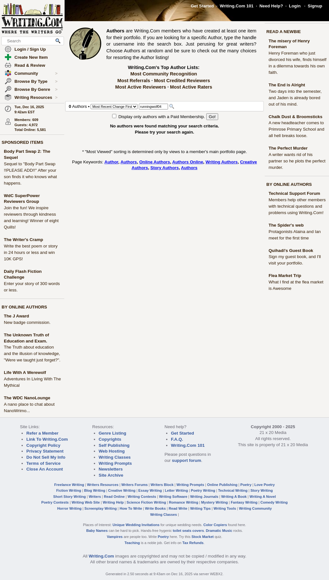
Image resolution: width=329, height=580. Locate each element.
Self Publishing (114, 445)
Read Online (114, 496)
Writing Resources (36, 97)
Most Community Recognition (163, 73)
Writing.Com (101, 556)
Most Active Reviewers (140, 87)
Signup (315, 6)
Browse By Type (36, 81)
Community (36, 73)
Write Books (155, 508)
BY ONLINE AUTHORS (24, 307)
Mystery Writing (214, 502)
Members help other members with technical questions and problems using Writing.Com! (297, 206)
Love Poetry (264, 485)
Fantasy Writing (244, 502)
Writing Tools (225, 508)
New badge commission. (27, 322)
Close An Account (44, 469)
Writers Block (162, 485)
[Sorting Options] (114, 106)
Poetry (246, 485)
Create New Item (31, 57)
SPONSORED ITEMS (22, 142)
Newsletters (111, 469)
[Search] (153, 106)
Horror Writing (69, 508)
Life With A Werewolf (25, 372)
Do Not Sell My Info (45, 457)
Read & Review (29, 65)
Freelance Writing (69, 485)
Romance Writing (183, 502)
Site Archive (111, 475)
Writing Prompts (115, 463)
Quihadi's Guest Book (291, 250)
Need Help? (271, 6)
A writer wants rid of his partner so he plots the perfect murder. (297, 161)
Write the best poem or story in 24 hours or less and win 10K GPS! (31, 252)
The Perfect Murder (288, 148)
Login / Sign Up (30, 49)
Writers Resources (103, 485)
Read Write (178, 508)
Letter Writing (176, 490)
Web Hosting (112, 451)
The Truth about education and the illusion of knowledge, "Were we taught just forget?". (32, 353)
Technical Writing (233, 490)
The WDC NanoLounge (27, 397)
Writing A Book (234, 496)
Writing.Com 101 (236, 6)
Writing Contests (142, 496)
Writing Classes (115, 457)
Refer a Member (42, 433)
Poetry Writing (203, 490)
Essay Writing (150, 490)
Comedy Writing (274, 502)
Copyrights (110, 439)
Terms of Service (43, 463)
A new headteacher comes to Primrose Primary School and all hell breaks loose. (296, 129)
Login (294, 6)
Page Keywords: (88, 162)
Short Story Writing (69, 496)
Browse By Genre (36, 89)
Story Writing (261, 490)
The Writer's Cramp (23, 239)
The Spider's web (286, 225)
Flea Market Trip (285, 275)
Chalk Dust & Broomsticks (295, 116)
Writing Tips (200, 508)
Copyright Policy (43, 445)
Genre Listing (112, 433)
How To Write (131, 508)
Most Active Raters (191, 87)
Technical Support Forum (294, 193)
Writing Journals (204, 496)
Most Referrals (133, 80)
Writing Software (173, 496)
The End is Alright (287, 84)
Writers (95, 496)
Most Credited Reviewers (182, 80)
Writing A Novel (263, 496)
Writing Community (255, 508)
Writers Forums (134, 485)
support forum (186, 460)
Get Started (202, 6)
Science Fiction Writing (146, 502)
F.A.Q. (177, 439)
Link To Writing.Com (47, 439)
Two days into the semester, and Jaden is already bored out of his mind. (295, 98)
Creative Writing (122, 490)
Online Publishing (222, 485)
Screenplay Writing (100, 508)
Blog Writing (94, 490)
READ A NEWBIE (283, 31)
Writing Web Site (86, 502)
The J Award (16, 316)
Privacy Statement (45, 451)
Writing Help (113, 502)
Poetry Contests (55, 502)
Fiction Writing (68, 490)
